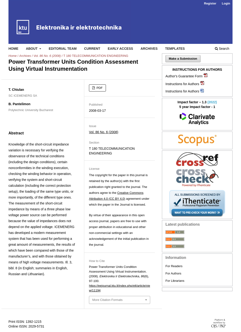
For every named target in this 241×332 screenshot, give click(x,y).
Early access (120, 48)
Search (222, 48)
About (32, 48)
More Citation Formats (107, 300)
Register (210, 3)
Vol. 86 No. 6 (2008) (47, 56)
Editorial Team (63, 48)
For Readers (173, 266)
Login (226, 3)
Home (13, 48)
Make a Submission (183, 58)
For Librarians (174, 280)
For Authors (173, 273)
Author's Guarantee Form (184, 76)
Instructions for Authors (182, 84)
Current (92, 48)
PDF (99, 88)
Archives (149, 48)
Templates (175, 48)
